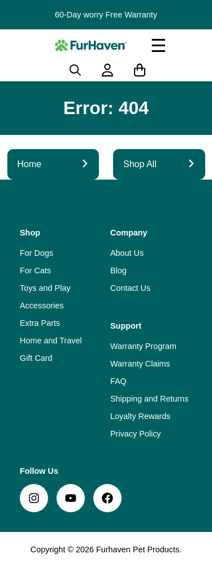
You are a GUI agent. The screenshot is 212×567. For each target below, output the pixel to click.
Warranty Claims (140, 363)
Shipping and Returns (149, 398)
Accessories (42, 305)
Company (129, 232)
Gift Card (36, 358)
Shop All (159, 164)
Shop (30, 232)
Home (53, 164)
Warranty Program (143, 346)
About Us (127, 253)
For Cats (35, 270)
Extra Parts (40, 323)
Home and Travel (51, 340)
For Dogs (36, 253)
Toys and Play (45, 288)
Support (125, 325)
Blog (118, 270)
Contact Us (130, 288)
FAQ (118, 381)
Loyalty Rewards (140, 416)
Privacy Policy (135, 433)
